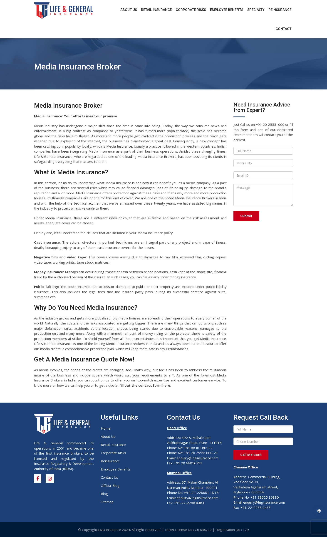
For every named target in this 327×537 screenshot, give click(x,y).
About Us (128, 10)
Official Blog (110, 485)
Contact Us (109, 477)
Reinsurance (279, 10)
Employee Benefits (226, 10)
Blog (104, 493)
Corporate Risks (191, 10)
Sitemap (107, 502)
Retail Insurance (156, 10)
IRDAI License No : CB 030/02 (188, 529)
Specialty (255, 10)
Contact (283, 29)
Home (106, 428)
